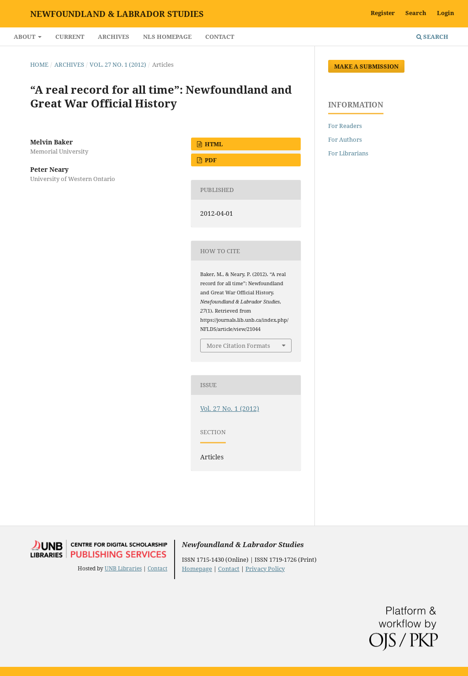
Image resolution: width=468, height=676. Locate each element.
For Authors (345, 139)
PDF (210, 160)
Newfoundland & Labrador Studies (117, 13)
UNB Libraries (123, 568)
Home (39, 64)
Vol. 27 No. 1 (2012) (118, 64)
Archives (113, 36)
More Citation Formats (238, 345)
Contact (219, 36)
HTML (213, 144)
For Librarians (348, 153)
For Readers (345, 126)
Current (69, 36)
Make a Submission (366, 66)
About (25, 36)
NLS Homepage (167, 36)
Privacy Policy (265, 568)
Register (383, 13)
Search (432, 36)
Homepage (197, 568)
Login (445, 13)
